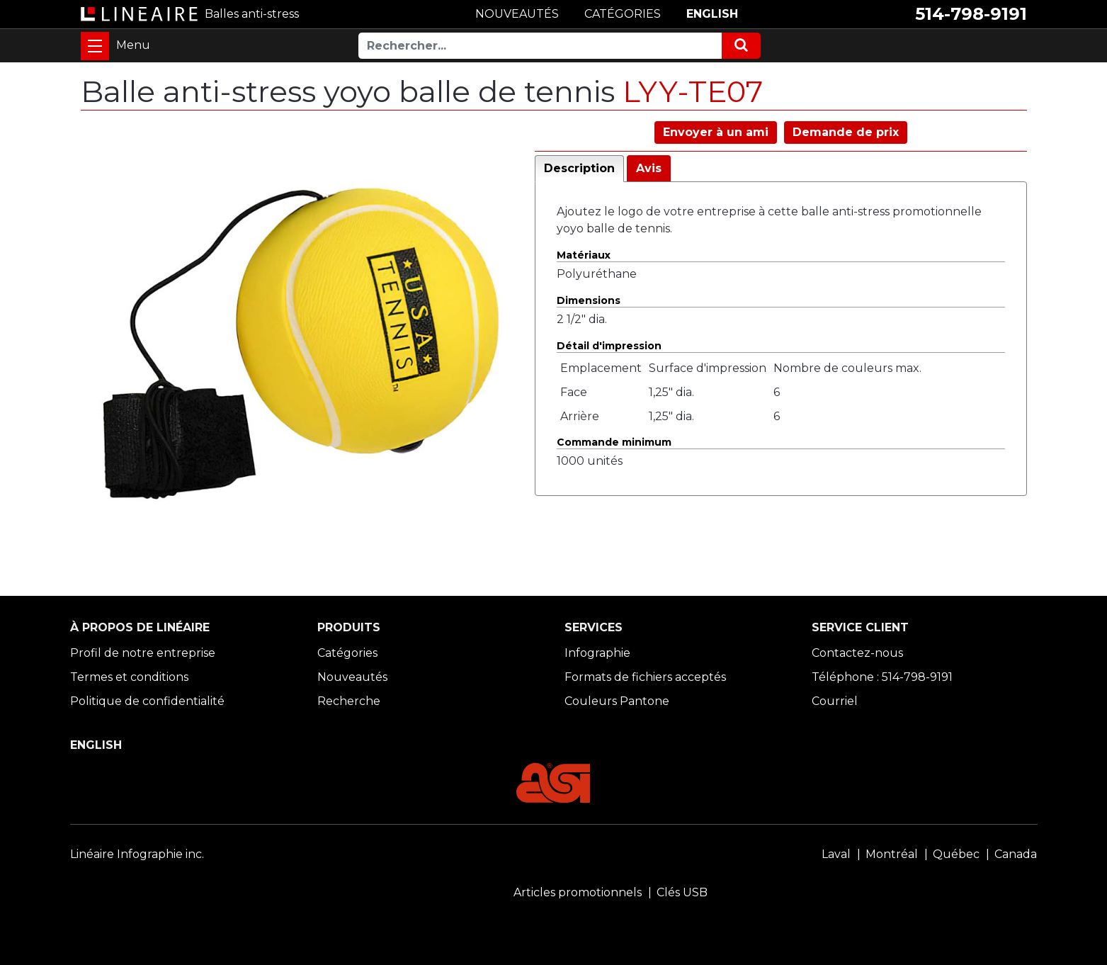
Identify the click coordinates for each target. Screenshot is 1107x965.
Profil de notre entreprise (142, 653)
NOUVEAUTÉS (517, 14)
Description (579, 168)
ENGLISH (712, 14)
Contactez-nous (857, 653)
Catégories (347, 653)
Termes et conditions (129, 677)
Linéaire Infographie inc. (137, 854)
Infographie (597, 653)
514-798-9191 (971, 14)
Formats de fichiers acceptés (645, 677)
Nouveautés (352, 677)
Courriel (835, 701)
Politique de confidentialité (147, 701)
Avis (649, 168)
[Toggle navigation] (95, 46)
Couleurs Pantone (616, 701)
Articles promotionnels (577, 892)
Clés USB (682, 892)
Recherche (348, 701)
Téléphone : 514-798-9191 (882, 677)
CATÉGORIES (622, 14)
